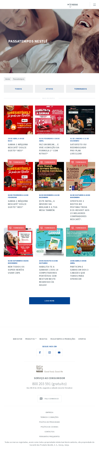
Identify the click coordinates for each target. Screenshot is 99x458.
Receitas (43, 339)
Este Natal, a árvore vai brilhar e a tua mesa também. (48, 206)
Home (7, 79)
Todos (18, 89)
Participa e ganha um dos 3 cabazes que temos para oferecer (79, 272)
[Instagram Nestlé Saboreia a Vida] (49, 352)
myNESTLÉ (72, 6)
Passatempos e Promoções (62, 339)
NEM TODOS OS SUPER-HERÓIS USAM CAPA (16, 269)
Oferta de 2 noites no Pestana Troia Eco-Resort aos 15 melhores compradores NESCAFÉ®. (79, 210)
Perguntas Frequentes (49, 436)
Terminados (80, 89)
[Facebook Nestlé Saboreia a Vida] (39, 352)
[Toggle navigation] (94, 4)
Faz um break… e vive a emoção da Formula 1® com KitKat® (49, 149)
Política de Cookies (49, 427)
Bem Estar (17, 339)
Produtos (30, 339)
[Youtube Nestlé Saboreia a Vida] (59, 352)
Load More (49, 301)
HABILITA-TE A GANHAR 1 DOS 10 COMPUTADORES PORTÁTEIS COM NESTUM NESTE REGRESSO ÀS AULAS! (48, 275)
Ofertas (82, 339)
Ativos (49, 89)
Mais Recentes (48, 98)
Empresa (49, 412)
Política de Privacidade (49, 422)
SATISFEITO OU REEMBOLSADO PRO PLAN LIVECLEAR (78, 149)
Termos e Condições (49, 417)
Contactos (50, 431)
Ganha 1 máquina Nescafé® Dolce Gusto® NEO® (18, 147)
